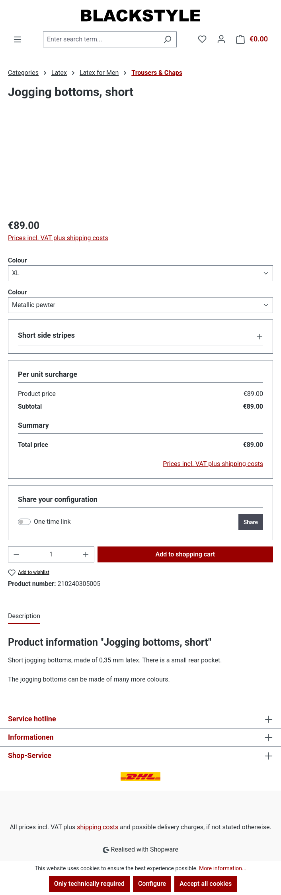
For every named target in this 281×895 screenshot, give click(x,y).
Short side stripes (46, 335)
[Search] (167, 39)
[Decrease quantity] (16, 554)
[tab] (24, 616)
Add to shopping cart (185, 554)
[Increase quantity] (86, 554)
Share (251, 522)
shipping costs (97, 827)
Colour (17, 260)
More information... (222, 868)
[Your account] (221, 39)
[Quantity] (51, 554)
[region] (140, 167)
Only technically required (89, 883)
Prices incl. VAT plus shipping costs (58, 238)
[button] (140, 336)
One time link (52, 521)
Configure (152, 883)
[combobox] (100, 39)
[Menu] (17, 39)
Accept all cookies (206, 883)
